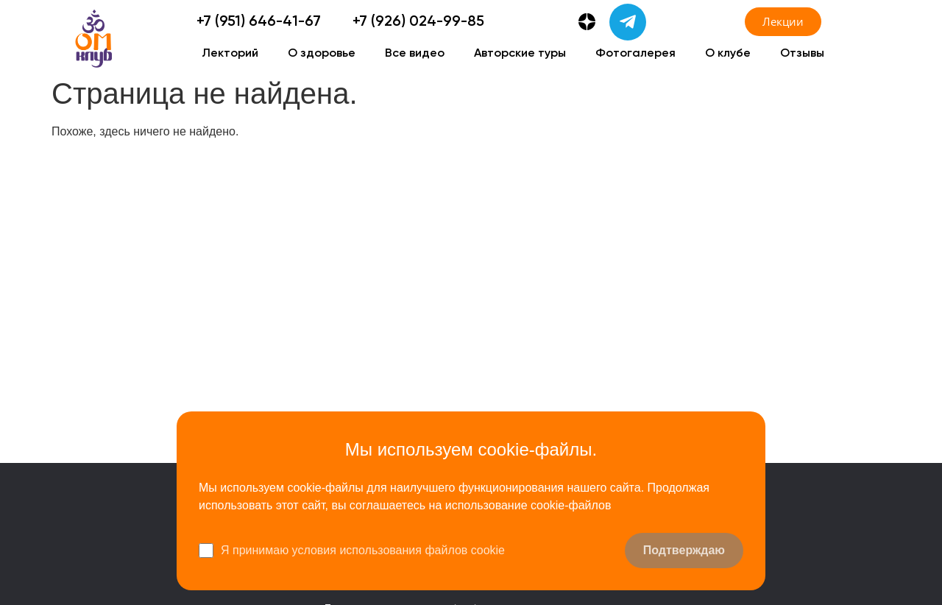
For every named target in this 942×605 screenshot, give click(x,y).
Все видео (415, 54)
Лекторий (230, 54)
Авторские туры (520, 54)
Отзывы (802, 54)
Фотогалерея (635, 54)
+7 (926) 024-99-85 (418, 22)
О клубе (728, 54)
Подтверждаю (684, 550)
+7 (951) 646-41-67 (258, 22)
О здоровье (321, 54)
